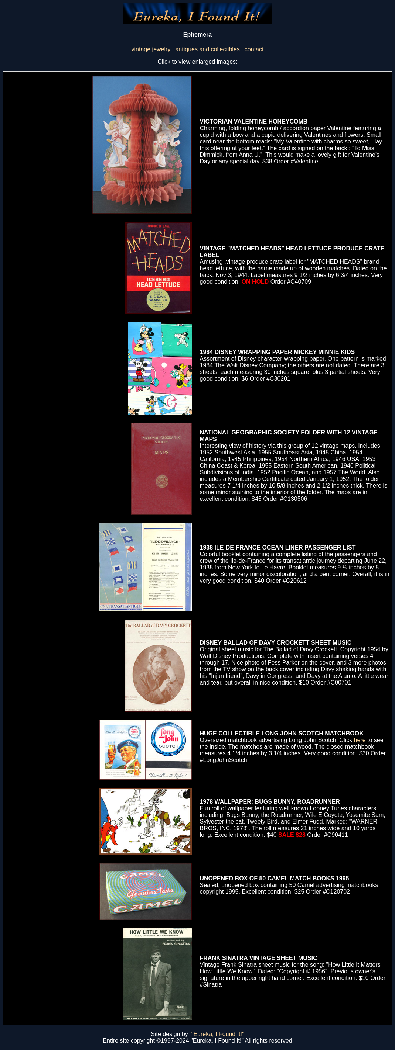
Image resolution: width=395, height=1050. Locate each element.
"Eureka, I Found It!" (217, 1034)
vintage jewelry (151, 49)
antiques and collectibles (207, 49)
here (360, 740)
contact (254, 49)
